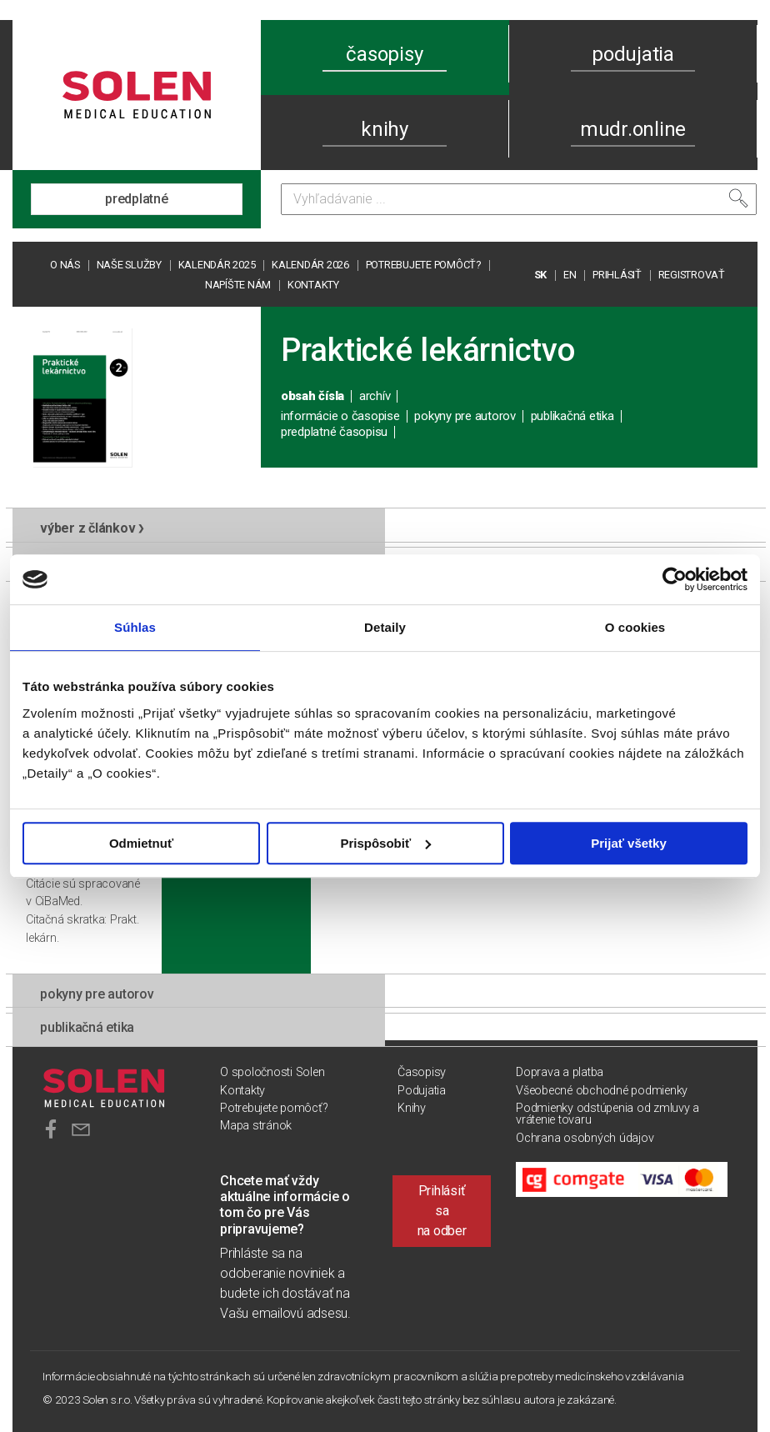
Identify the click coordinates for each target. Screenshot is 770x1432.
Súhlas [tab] (135, 627)
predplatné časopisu (334, 431)
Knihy (412, 1108)
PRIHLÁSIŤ (617, 274)
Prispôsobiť (385, 843)
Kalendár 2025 (217, 264)
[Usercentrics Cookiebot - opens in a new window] (675, 579)
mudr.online (633, 129)
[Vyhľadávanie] (519, 199)
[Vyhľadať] (738, 198)
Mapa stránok (256, 1126)
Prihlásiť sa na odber (442, 1211)
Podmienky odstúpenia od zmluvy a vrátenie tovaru (607, 1114)
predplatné (136, 199)
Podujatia (422, 1091)
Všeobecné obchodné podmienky (602, 1091)
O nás (65, 264)
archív (375, 395)
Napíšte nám (238, 284)
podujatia (633, 54)
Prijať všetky (629, 843)
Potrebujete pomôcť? (423, 264)
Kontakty (313, 284)
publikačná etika (572, 415)
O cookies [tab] (635, 627)
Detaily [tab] (385, 627)
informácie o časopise (340, 415)
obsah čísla (312, 395)
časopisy (384, 54)
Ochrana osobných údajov (584, 1138)
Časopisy (422, 1072)
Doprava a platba (559, 1072)
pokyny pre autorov (465, 415)
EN (570, 274)
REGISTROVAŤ (691, 274)
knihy (384, 129)
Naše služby (129, 264)
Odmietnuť (141, 843)
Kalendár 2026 (310, 264)
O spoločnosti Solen (272, 1072)
